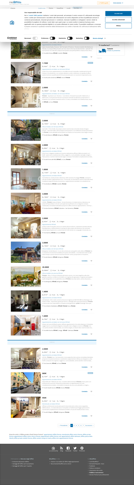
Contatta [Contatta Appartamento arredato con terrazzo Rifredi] (84, 81)
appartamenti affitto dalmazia (71, 436)
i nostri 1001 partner (35, 7)
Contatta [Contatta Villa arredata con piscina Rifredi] (84, 285)
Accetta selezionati (118, 11)
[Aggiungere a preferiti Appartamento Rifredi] (91, 236)
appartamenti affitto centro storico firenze (27, 436)
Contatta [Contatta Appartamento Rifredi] (84, 236)
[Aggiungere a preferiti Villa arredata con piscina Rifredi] (91, 285)
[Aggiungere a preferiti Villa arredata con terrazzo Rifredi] (91, 138)
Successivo (89, 425)
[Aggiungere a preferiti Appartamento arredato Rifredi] (91, 56)
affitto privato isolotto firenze (23, 438)
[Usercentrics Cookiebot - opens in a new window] (12, 29)
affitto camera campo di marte (42, 438)
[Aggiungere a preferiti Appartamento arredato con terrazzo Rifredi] (91, 81)
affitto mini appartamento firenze (62, 438)
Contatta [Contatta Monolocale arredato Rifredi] (84, 416)
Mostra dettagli (98, 29)
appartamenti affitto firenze (52, 434)
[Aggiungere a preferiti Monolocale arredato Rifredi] (91, 415)
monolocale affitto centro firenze (72, 434)
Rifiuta (118, 17)
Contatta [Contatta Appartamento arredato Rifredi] (84, 57)
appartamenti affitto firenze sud (51, 436)
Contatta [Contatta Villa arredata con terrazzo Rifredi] (84, 139)
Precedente (63, 425)
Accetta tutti (118, 5)
